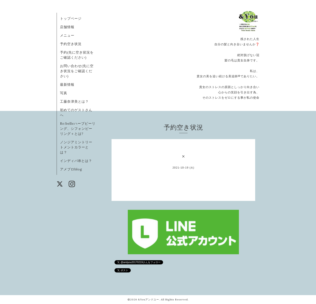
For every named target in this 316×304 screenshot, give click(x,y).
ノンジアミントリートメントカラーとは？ (76, 147)
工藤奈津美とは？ (74, 101)
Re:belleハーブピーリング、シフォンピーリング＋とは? (77, 128)
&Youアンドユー (148, 299)
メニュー (67, 35)
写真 (63, 93)
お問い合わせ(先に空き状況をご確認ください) (77, 71)
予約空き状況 (71, 44)
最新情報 (67, 84)
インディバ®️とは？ (76, 161)
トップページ (71, 18)
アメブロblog (71, 169)
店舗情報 (67, 27)
